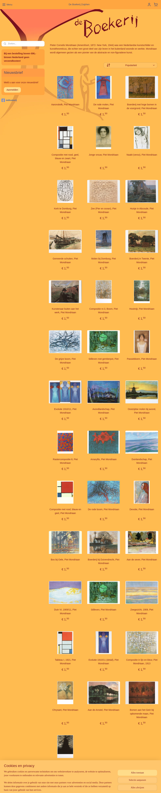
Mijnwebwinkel (115, 787)
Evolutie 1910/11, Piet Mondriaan (65, 411)
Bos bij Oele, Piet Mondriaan (65, 559)
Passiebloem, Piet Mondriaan (142, 359)
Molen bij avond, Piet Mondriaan (65, 765)
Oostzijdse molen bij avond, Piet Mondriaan (142, 411)
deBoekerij (9, 100)
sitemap (73, 787)
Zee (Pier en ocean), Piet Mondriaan (103, 210)
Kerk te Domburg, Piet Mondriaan (65, 210)
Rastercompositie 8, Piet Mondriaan (65, 461)
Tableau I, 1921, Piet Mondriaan (65, 661)
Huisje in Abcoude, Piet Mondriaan (142, 210)
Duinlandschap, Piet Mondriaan (141, 461)
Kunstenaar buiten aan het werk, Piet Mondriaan (65, 310)
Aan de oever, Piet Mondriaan (142, 559)
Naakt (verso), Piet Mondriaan (142, 154)
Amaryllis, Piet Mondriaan (104, 459)
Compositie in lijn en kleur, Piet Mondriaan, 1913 (141, 661)
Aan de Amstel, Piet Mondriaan (103, 710)
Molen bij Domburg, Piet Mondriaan (103, 260)
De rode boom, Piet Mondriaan (103, 509)
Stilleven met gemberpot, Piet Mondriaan (104, 361)
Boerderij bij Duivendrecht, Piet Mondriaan (103, 561)
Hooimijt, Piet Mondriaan (141, 308)
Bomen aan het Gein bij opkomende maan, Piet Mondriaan (142, 714)
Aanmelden (12, 89)
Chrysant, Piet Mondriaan (65, 710)
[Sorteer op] (130, 65)
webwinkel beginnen (90, 787)
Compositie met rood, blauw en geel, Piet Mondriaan (65, 511)
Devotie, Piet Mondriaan (142, 509)
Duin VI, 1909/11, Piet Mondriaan (65, 611)
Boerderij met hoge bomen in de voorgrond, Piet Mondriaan (142, 106)
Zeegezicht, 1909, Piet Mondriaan (141, 611)
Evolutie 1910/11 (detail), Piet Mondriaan (104, 661)
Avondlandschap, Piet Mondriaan (103, 411)
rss (79, 787)
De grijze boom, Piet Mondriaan (65, 361)
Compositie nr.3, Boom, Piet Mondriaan (103, 310)
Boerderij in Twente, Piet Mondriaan (141, 260)
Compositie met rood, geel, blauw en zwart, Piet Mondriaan (65, 158)
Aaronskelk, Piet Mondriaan (65, 104)
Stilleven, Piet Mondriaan (103, 609)
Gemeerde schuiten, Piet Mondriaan (65, 260)
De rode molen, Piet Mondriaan (103, 106)
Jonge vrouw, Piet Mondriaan (103, 154)
